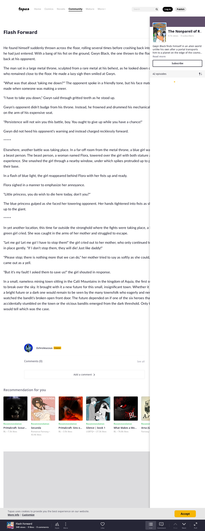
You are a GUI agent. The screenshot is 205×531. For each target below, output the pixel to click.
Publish (180, 9)
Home (37, 8)
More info (13, 514)
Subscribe (177, 63)
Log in (168, 9)
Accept (185, 514)
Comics (48, 8)
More (102, 8)
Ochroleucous (44, 348)
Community (75, 8)
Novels (61, 8)
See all (141, 361)
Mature (90, 8)
